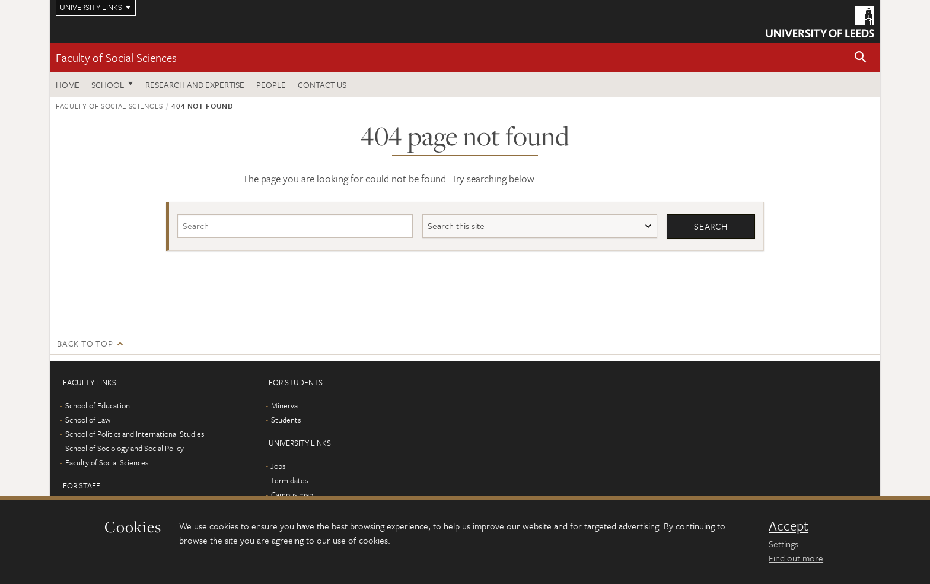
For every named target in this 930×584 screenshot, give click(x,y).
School (107, 84)
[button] (860, 58)
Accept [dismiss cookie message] (788, 526)
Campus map (292, 494)
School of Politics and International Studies (134, 434)
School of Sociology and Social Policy (124, 448)
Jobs (277, 466)
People (271, 84)
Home (67, 84)
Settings (783, 543)
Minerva (284, 405)
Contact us (322, 84)
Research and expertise (194, 84)
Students (286, 420)
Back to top (85, 343)
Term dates (289, 480)
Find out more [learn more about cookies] (796, 557)
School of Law (87, 420)
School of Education (97, 405)
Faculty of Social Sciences (116, 57)
